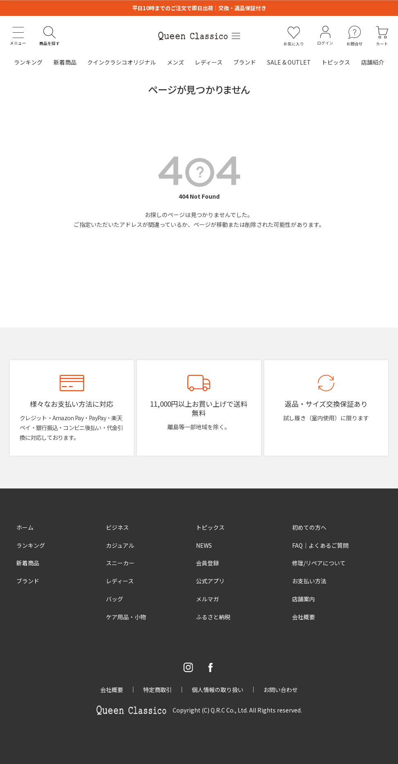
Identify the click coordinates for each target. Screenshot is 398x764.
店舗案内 (303, 599)
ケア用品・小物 (126, 617)
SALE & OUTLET (289, 62)
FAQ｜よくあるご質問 (320, 545)
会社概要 (303, 617)
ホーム (25, 527)
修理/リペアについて (319, 563)
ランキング (28, 62)
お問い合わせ (280, 690)
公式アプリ (210, 581)
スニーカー (120, 563)
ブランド (244, 62)
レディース (209, 62)
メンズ (175, 62)
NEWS (204, 545)
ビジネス (117, 527)
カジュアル (120, 545)
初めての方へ (309, 527)
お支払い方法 (309, 581)
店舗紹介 (372, 62)
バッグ (114, 599)
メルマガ (207, 599)
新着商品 (65, 62)
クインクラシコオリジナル (121, 62)
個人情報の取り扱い (217, 690)
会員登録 (207, 563)
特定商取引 (157, 690)
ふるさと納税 (213, 617)
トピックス (336, 62)
